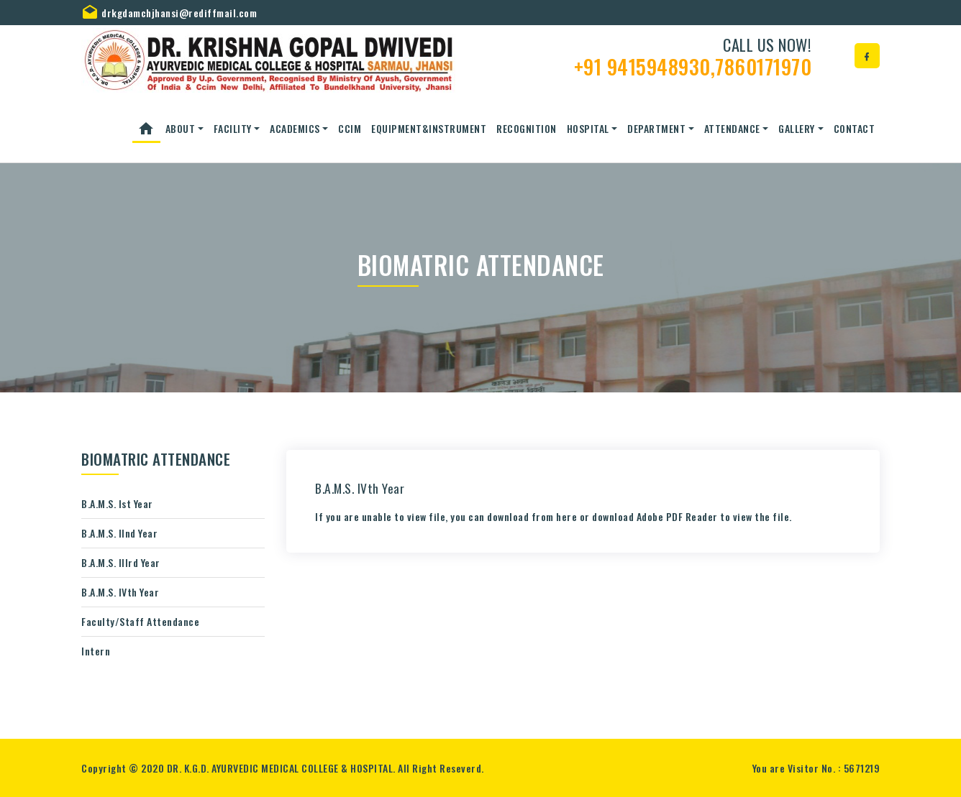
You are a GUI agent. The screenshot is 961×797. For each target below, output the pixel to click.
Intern (95, 650)
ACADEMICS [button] (295, 128)
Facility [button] (233, 128)
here (566, 516)
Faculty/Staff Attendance (140, 621)
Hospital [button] (588, 128)
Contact (854, 128)
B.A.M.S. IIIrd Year (120, 562)
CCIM (349, 128)
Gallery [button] (796, 128)
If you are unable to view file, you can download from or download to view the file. (553, 516)
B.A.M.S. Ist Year (117, 503)
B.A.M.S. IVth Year (120, 591)
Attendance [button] (732, 128)
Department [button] (656, 128)
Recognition (526, 128)
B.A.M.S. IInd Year (119, 532)
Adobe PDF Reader (677, 516)
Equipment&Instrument (428, 128)
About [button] (180, 128)
